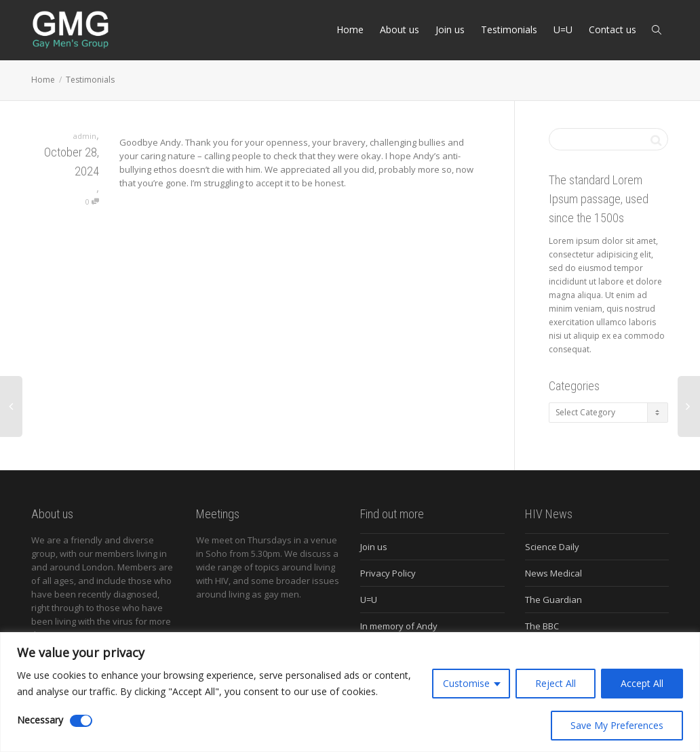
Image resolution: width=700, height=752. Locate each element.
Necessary (40, 719)
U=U (562, 29)
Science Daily (552, 547)
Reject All (555, 683)
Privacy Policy (388, 573)
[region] (350, 692)
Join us (450, 29)
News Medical (553, 573)
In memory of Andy (399, 626)
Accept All (642, 683)
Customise (466, 683)
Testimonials (509, 29)
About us (399, 29)
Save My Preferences (616, 725)
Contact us (612, 29)
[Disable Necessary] (81, 721)
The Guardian (553, 599)
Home (350, 29)
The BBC (542, 626)
